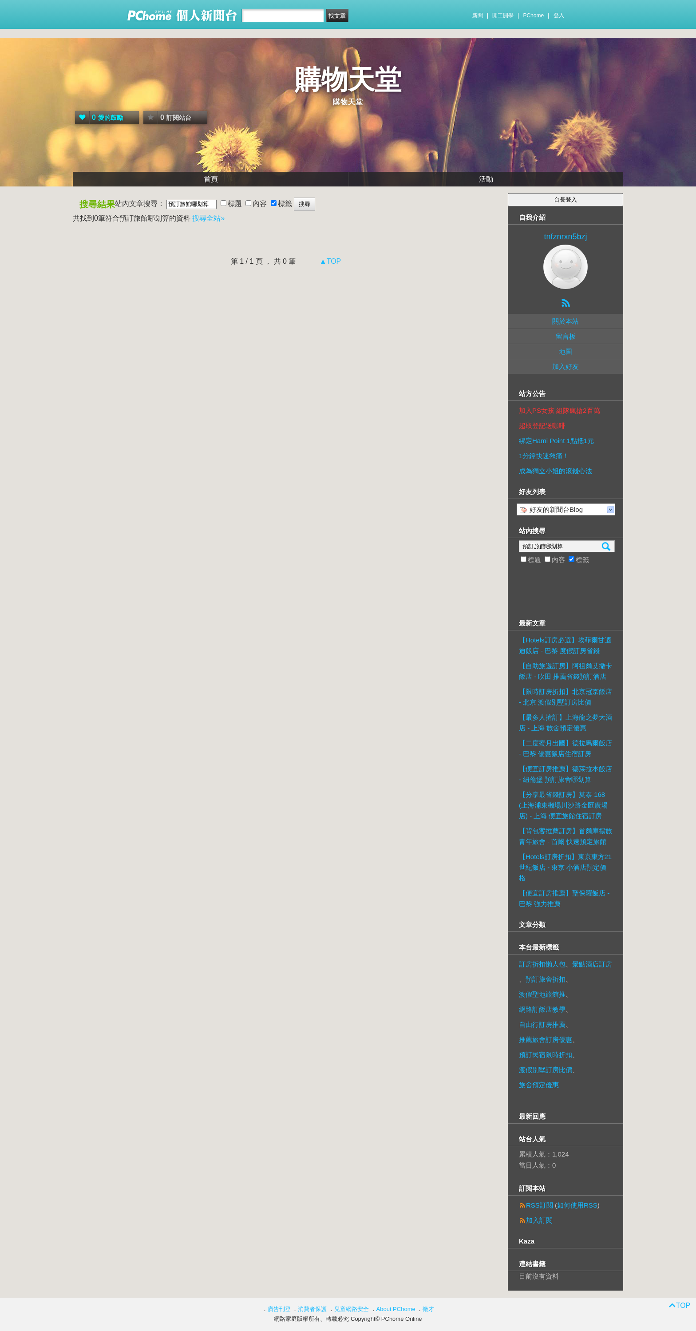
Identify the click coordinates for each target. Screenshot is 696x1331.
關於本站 (565, 321)
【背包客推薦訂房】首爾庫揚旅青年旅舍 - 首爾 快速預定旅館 (565, 836)
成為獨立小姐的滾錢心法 (555, 471)
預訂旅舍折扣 (546, 979)
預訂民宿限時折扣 (545, 1054)
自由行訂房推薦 (542, 1024)
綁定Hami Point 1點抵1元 (556, 440)
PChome (533, 15)
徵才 (428, 1309)
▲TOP (329, 261)
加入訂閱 (539, 1220)
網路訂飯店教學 (542, 1009)
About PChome (395, 1309)
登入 (559, 15)
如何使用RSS (577, 1205)
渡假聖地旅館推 (542, 994)
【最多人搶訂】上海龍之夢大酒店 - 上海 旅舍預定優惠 (565, 722)
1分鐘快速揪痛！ (544, 456)
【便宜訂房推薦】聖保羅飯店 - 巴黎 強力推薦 (564, 898)
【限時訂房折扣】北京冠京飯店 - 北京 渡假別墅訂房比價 (565, 697)
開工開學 (503, 15)
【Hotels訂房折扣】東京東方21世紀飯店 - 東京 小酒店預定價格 (565, 867)
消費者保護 (312, 1309)
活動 (486, 179)
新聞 (477, 15)
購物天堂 (348, 80)
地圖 (565, 351)
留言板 (566, 336)
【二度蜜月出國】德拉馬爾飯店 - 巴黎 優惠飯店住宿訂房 (565, 748)
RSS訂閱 (539, 1205)
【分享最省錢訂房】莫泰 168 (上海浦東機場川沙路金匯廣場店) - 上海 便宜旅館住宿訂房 (563, 805)
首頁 (211, 179)
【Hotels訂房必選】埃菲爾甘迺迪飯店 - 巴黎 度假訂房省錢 (565, 645)
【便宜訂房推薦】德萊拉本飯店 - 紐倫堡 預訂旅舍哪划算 (565, 774)
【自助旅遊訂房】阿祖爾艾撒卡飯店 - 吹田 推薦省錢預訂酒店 (565, 671)
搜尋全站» (208, 218)
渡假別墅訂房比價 (545, 1070)
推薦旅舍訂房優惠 (545, 1039)
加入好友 (565, 366)
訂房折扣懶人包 (542, 964)
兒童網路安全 (351, 1309)
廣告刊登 (279, 1309)
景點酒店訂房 (592, 964)
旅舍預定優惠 (539, 1085)
